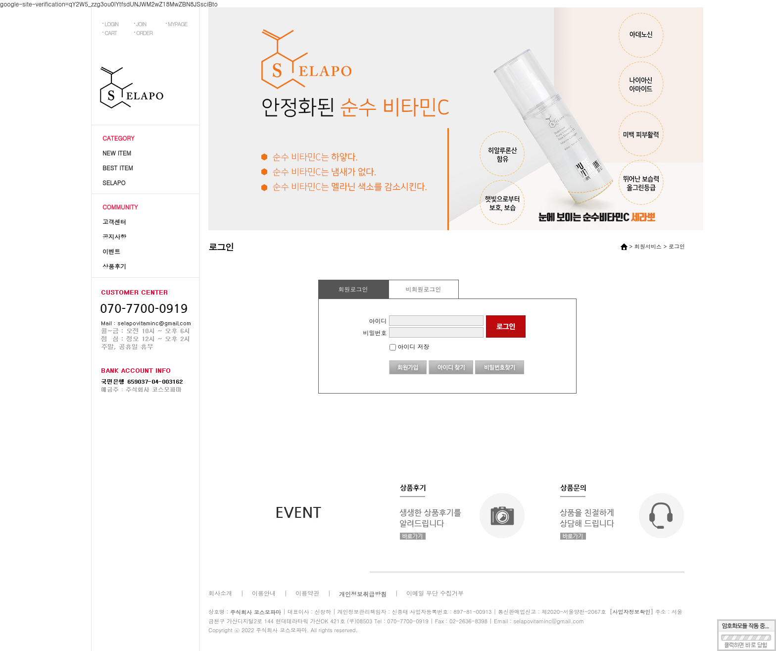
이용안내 (264, 593)
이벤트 (111, 251)
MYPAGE (177, 24)
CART (110, 33)
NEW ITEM (116, 152)
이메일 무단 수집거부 (435, 593)
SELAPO (113, 182)
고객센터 (114, 221)
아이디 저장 (409, 346)
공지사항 (114, 236)
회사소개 (220, 593)
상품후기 (114, 266)
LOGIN (111, 24)
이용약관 (307, 593)
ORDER (144, 33)
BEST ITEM (117, 167)
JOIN (141, 24)
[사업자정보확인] (631, 611)
